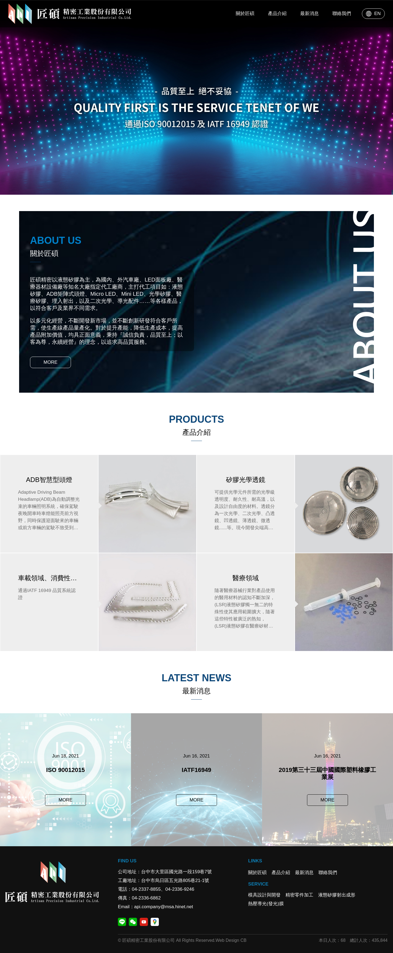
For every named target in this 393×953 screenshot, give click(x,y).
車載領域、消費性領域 (49, 578)
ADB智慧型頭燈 (49, 479)
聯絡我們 (341, 13)
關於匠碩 (245, 13)
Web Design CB (231, 940)
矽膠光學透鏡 (245, 479)
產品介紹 (277, 13)
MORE (51, 362)
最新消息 (309, 13)
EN (373, 13)
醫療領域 (246, 578)
